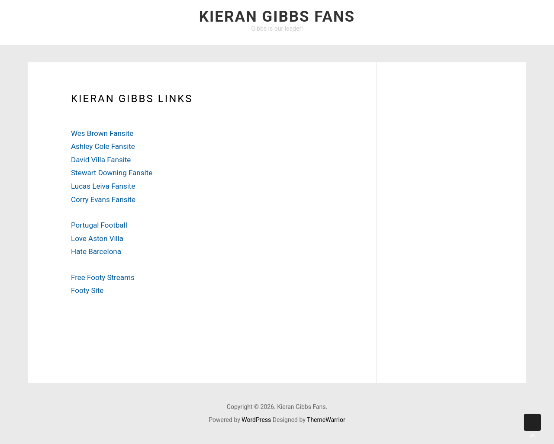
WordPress (256, 419)
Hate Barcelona (96, 251)
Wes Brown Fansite (102, 133)
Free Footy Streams (103, 277)
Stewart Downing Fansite (111, 172)
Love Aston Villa (97, 238)
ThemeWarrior (326, 419)
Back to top (532, 429)
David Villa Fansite (101, 159)
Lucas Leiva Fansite (103, 186)
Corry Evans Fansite (103, 199)
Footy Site (87, 290)
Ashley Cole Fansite (103, 146)
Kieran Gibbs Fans (277, 17)
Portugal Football (99, 225)
